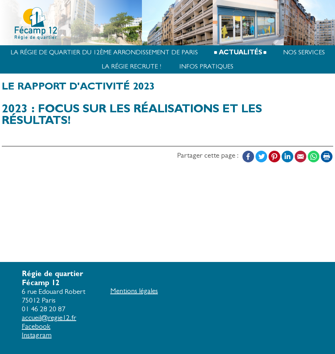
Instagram (37, 335)
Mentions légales (134, 291)
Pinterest (274, 156)
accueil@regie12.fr (49, 317)
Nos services (304, 52)
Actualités (240, 52)
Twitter (261, 156)
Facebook (248, 156)
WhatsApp (313, 156)
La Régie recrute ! (131, 66)
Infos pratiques (206, 66)
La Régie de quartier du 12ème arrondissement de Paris (104, 52)
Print (326, 156)
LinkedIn (287, 156)
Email (300, 156)
